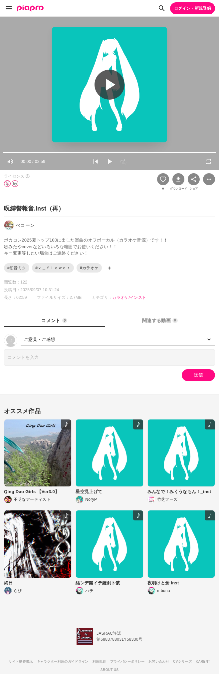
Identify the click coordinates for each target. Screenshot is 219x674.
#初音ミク (16, 268)
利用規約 (99, 661)
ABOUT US (110, 670)
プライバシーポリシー (127, 661)
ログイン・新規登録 (192, 8)
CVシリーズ (182, 661)
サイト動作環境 (21, 661)
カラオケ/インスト (129, 297)
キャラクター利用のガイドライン (63, 661)
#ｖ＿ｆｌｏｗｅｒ (53, 268)
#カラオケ (89, 268)
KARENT (203, 661)
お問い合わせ (158, 661)
